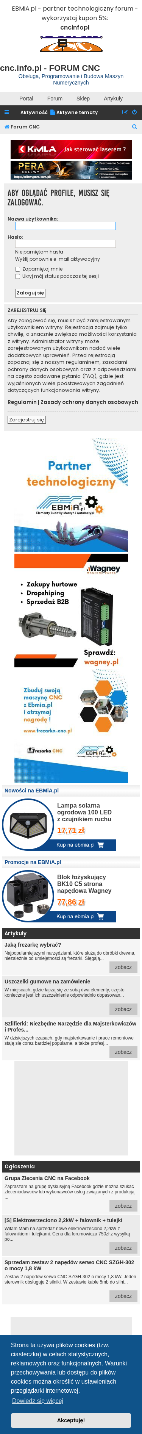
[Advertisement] (71, 1108)
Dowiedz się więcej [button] (37, 1401)
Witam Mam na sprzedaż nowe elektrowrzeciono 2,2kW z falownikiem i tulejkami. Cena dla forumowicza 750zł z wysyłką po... (71, 1235)
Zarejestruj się (26, 419)
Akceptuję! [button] (71, 1420)
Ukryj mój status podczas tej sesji (57, 276)
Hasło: (15, 237)
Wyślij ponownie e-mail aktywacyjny (57, 259)
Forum (54, 98)
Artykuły (113, 98)
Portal (26, 98)
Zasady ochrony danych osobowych (89, 402)
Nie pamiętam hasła (39, 252)
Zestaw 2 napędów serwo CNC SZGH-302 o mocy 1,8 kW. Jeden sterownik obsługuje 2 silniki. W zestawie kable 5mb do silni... (71, 1280)
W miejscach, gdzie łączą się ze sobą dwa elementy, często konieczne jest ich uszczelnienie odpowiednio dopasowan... (71, 996)
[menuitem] (74, 113)
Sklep (83, 98)
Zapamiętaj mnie (38, 269)
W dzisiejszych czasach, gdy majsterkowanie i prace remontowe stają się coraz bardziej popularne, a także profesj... (71, 1039)
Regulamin (22, 402)
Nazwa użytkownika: (33, 219)
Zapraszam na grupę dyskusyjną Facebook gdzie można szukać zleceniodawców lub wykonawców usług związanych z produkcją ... (71, 1193)
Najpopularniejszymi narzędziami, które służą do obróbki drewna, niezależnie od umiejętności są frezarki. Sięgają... (71, 957)
